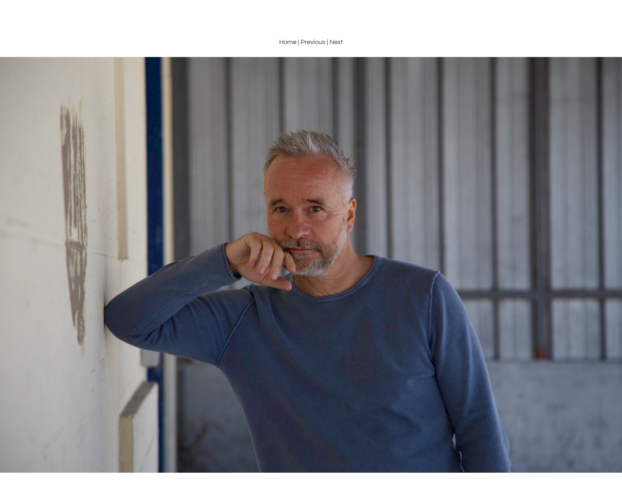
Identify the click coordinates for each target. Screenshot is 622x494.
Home (288, 42)
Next (336, 42)
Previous (312, 42)
